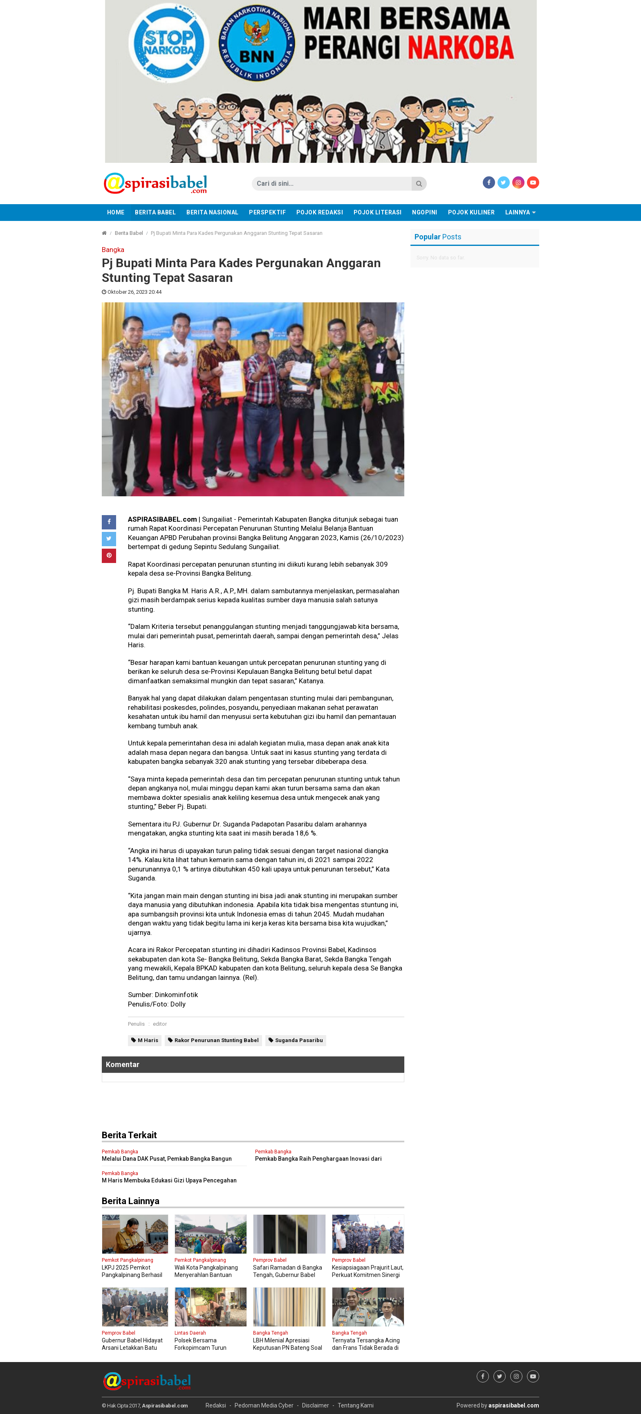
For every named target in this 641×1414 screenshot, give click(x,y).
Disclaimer (315, 1405)
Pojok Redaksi (319, 212)
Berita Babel (155, 212)
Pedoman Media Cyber (264, 1405)
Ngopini (424, 212)
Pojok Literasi (378, 212)
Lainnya (517, 212)
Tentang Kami (356, 1405)
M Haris (148, 1040)
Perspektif (267, 212)
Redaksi (216, 1405)
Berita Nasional (212, 212)
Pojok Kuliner (471, 212)
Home (116, 212)
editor (160, 1024)
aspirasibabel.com (514, 1405)
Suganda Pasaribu (299, 1040)
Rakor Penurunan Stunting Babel (217, 1040)
